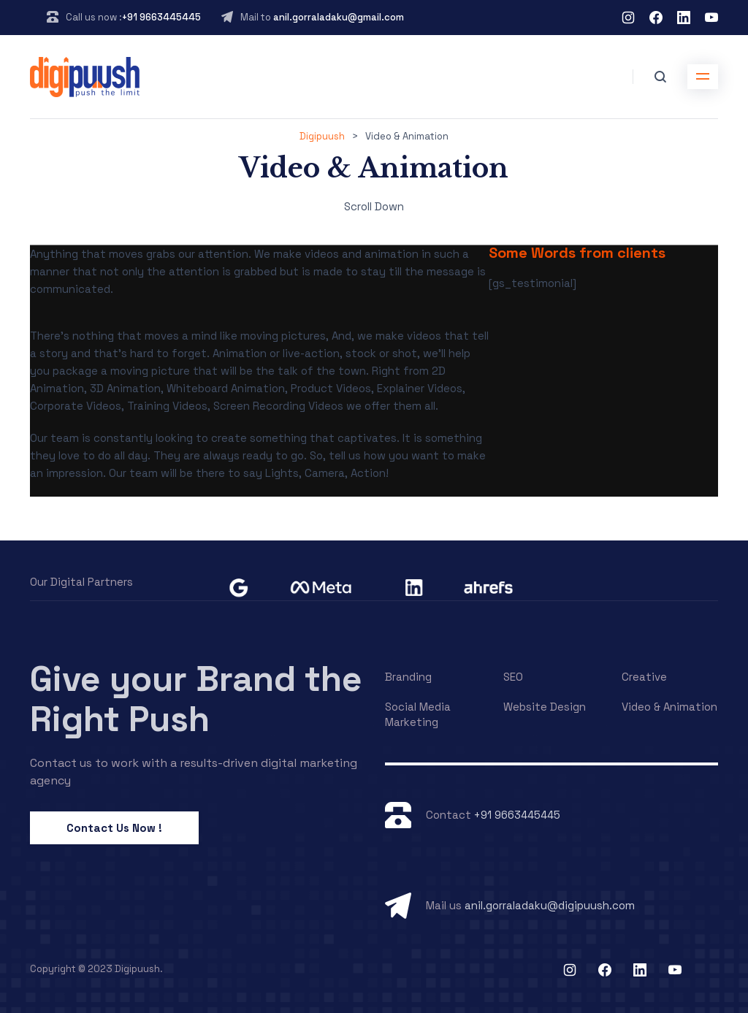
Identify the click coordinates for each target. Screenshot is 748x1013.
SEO (513, 677)
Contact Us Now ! (114, 828)
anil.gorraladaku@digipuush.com (550, 905)
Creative (644, 677)
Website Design (544, 707)
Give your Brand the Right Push (196, 699)
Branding (408, 677)
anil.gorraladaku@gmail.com (338, 17)
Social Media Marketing (418, 714)
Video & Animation (669, 707)
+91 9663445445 (161, 17)
